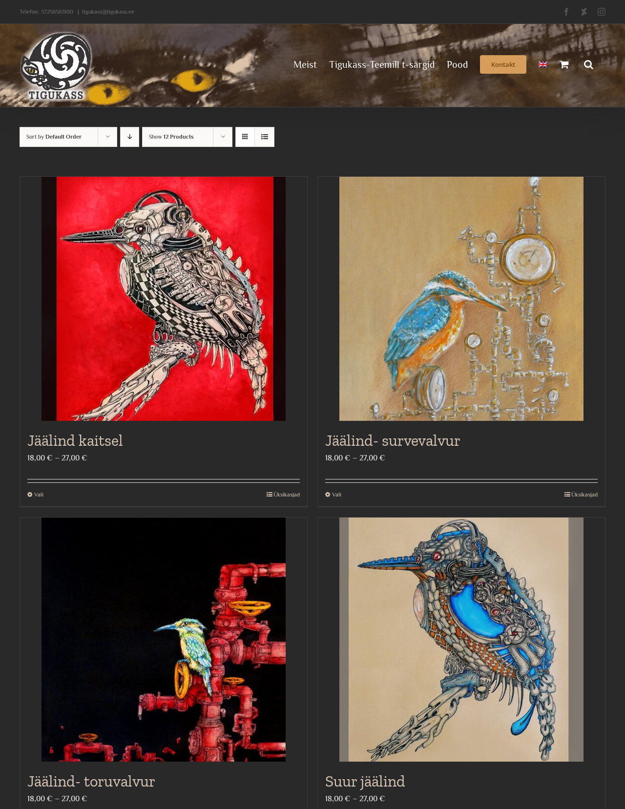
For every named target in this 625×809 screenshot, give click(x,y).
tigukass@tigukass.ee (108, 11)
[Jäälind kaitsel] (163, 299)
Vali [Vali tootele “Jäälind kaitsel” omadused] (38, 494)
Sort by (54, 136)
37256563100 (57, 11)
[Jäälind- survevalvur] (461, 299)
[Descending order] (129, 137)
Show (171, 136)
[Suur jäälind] (461, 640)
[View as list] (264, 136)
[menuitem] (543, 63)
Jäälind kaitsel (75, 440)
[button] (588, 63)
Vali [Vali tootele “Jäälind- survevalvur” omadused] (336, 494)
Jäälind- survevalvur (392, 440)
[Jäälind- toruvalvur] (163, 640)
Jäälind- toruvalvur (91, 781)
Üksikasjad (286, 494)
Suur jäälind (365, 781)
